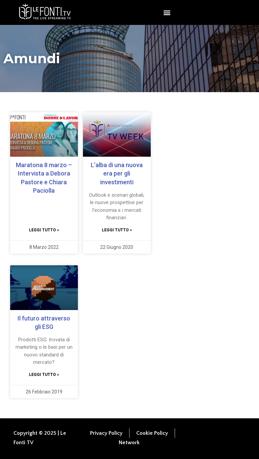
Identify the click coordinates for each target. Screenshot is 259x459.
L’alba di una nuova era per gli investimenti (117, 173)
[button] (166, 12)
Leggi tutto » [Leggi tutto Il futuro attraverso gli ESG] (44, 374)
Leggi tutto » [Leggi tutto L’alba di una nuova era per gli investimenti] (117, 230)
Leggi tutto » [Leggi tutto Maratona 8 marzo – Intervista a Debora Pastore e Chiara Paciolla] (44, 230)
